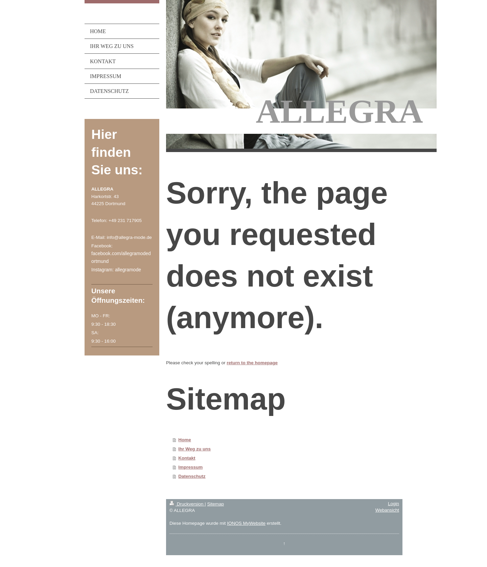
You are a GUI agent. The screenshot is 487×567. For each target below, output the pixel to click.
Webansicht (387, 510)
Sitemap (215, 504)
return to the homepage (252, 362)
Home (184, 439)
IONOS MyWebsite (246, 523)
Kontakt (186, 458)
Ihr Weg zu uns (194, 448)
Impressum (190, 467)
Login (393, 503)
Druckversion (187, 504)
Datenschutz (191, 476)
